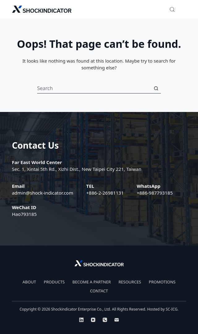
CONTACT (99, 291)
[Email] (116, 320)
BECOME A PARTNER (91, 282)
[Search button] (156, 88)
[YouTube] (93, 320)
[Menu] (183, 9)
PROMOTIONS (162, 282)
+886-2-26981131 (105, 193)
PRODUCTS (54, 282)
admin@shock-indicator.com (42, 193)
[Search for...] (94, 88)
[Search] (172, 9)
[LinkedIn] (81, 320)
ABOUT (29, 282)
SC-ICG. (172, 309)
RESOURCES (129, 282)
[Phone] (105, 320)
